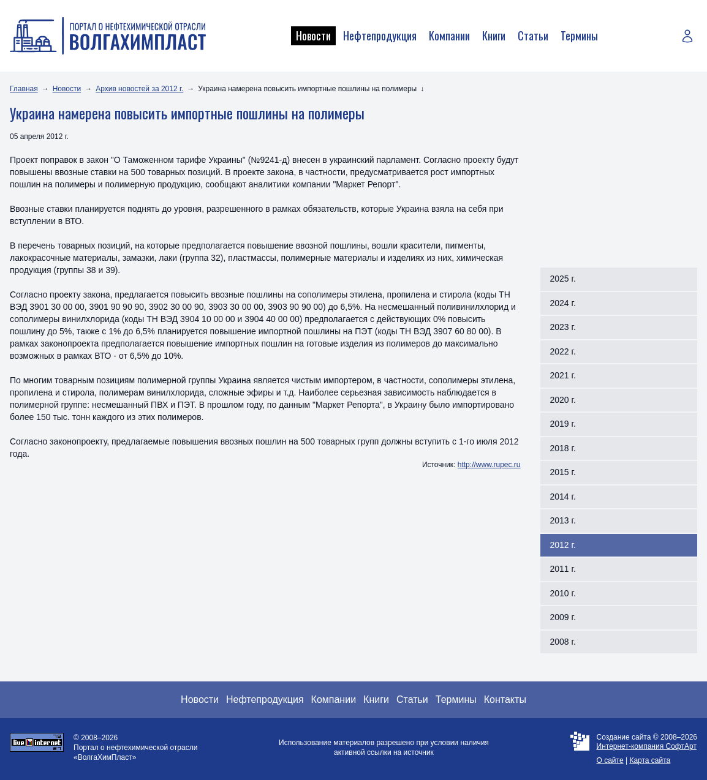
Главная (24, 88)
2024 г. (563, 303)
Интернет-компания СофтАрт (647, 746)
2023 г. (563, 327)
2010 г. (563, 593)
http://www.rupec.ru (489, 464)
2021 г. (563, 375)
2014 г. (563, 496)
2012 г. (563, 545)
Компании (449, 35)
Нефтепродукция (380, 35)
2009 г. (563, 617)
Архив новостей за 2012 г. (139, 88)
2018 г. (563, 448)
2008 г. (563, 642)
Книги (493, 35)
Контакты (505, 699)
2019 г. (563, 424)
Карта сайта (649, 760)
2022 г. (563, 351)
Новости (313, 35)
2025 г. (563, 278)
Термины (579, 35)
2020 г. (563, 400)
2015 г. (563, 472)
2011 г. (563, 569)
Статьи (533, 35)
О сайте (610, 760)
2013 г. (563, 520)
